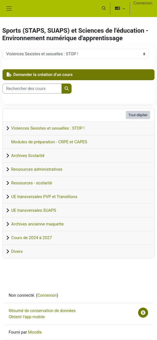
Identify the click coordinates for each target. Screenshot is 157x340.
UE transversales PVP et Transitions (44, 196)
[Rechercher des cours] (32, 89)
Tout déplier (138, 115)
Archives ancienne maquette (37, 224)
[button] (104, 8)
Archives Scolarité (28, 155)
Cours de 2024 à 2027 (31, 237)
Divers (17, 251)
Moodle (35, 332)
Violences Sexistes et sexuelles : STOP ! (48, 128)
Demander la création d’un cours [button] (40, 74)
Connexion (143, 3)
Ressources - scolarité (31, 183)
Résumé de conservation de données (42, 310)
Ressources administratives (36, 169)
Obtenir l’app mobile (27, 316)
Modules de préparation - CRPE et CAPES (49, 141)
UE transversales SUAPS (33, 210)
